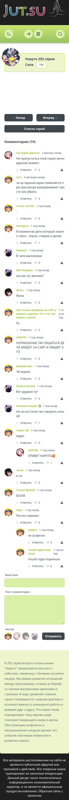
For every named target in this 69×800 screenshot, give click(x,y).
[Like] (37, 170)
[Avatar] (8, 636)
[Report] (63, 170)
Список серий (34, 129)
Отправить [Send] (53, 636)
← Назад (18, 118)
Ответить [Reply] (24, 170)
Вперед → (50, 118)
